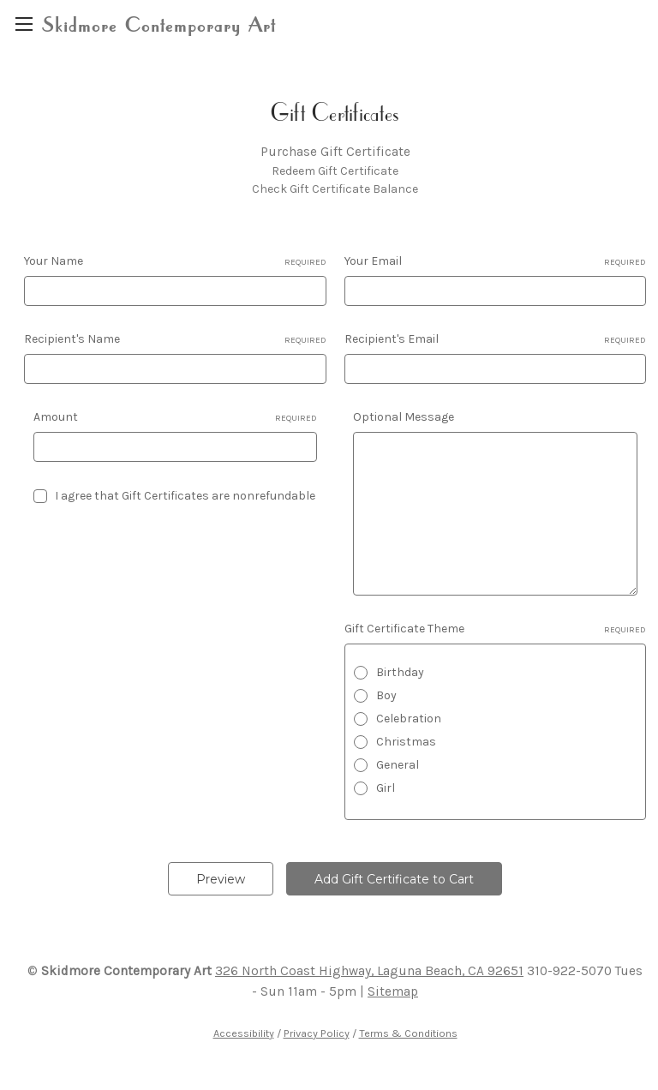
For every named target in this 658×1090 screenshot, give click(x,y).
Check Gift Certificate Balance (335, 189)
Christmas (406, 741)
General (397, 765)
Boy (386, 695)
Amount (175, 417)
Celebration (408, 718)
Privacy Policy (317, 1033)
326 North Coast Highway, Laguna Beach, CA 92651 (369, 971)
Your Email (495, 261)
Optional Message (403, 417)
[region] (23, 23)
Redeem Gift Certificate (335, 171)
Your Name (175, 261)
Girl (385, 788)
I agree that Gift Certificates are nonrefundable (185, 495)
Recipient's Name (175, 339)
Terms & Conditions (408, 1033)
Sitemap (393, 991)
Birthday (400, 672)
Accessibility (243, 1033)
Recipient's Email (495, 339)
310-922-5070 (569, 971)
